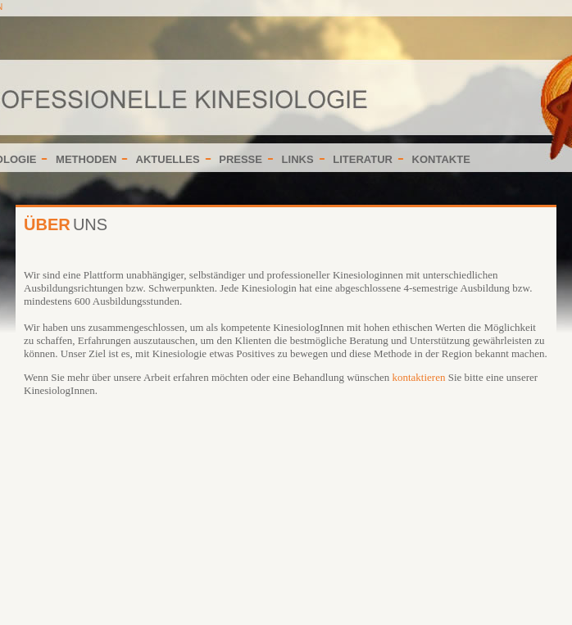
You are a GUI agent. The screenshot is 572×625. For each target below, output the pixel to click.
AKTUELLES (168, 159)
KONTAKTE (441, 159)
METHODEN (86, 159)
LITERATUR (363, 159)
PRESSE (240, 159)
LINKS (298, 159)
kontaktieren (418, 377)
